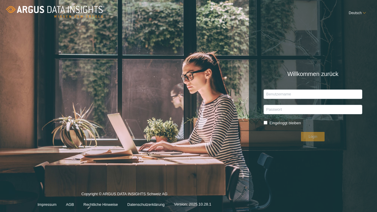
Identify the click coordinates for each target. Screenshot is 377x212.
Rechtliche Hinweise (100, 204)
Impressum (46, 204)
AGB (70, 204)
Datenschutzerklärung (145, 204)
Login (313, 137)
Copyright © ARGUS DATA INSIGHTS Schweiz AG (124, 194)
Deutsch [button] (355, 13)
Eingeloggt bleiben (285, 123)
